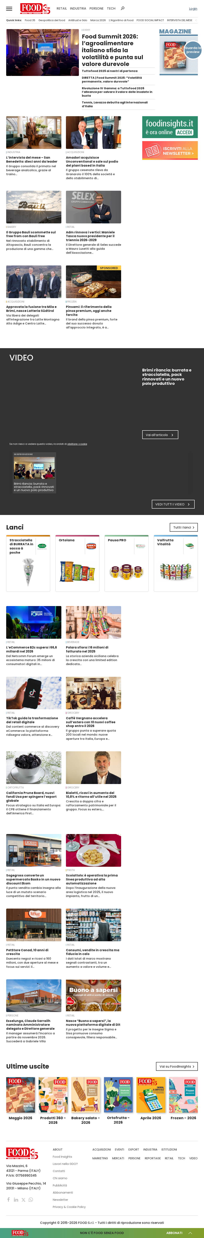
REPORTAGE (153, 1158)
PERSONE (96, 8)
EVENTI (86, 30)
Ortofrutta (15, 788)
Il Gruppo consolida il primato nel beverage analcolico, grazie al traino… (31, 170)
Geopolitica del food (51, 20)
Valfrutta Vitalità (165, 542)
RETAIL (62, 8)
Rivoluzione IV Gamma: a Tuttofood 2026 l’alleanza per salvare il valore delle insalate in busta (117, 92)
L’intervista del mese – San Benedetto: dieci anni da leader (31, 159)
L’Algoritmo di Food (121, 20)
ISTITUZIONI (169, 1150)
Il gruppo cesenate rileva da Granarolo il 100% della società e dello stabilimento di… (90, 174)
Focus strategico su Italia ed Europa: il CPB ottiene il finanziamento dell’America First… (33, 809)
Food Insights (62, 1157)
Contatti (59, 1171)
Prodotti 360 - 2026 (53, 1120)
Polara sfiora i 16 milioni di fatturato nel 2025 (87, 649)
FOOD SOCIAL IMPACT (150, 20)
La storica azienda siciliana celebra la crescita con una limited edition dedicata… (92, 660)
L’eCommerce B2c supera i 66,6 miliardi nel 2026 (31, 649)
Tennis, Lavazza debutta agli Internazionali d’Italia (115, 104)
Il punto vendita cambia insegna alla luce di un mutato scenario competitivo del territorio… (33, 892)
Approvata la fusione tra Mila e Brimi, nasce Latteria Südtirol (31, 309)
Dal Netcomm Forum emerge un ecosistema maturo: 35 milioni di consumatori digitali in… (30, 660)
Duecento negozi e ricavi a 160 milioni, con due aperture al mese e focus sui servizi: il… (32, 963)
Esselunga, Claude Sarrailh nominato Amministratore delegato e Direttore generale (30, 1025)
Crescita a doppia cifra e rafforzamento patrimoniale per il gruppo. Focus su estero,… (91, 805)
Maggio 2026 (20, 1118)
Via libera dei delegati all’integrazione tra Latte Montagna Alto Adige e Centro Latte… (32, 319)
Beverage (73, 642)
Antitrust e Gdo (77, 20)
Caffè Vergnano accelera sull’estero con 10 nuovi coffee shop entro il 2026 (90, 722)
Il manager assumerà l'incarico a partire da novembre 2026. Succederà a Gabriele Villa (30, 1037)
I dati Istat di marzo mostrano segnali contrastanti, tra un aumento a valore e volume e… (88, 963)
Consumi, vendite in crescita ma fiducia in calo (92, 952)
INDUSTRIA (78, 8)
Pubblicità (60, 1185)
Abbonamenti (63, 1193)
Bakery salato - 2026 (85, 1120)
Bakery (11, 227)
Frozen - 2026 (183, 1118)
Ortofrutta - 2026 (118, 1120)
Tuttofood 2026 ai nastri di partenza (109, 71)
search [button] (122, 8)
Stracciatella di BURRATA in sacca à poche (21, 546)
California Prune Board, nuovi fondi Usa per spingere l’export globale (31, 797)
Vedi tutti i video (173, 504)
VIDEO (193, 1158)
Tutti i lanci (184, 527)
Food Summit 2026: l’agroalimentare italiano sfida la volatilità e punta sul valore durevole (112, 50)
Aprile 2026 (150, 1118)
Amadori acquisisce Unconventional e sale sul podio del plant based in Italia (92, 161)
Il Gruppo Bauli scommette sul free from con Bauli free (31, 234)
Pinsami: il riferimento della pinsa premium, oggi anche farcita (89, 311)
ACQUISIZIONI (75, 152)
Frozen (71, 302)
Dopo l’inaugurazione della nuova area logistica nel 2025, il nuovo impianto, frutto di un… (90, 892)
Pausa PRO (117, 540)
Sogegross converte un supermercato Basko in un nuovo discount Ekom (33, 879)
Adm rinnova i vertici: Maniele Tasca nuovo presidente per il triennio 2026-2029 (90, 236)
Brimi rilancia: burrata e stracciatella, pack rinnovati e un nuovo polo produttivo (34, 487)
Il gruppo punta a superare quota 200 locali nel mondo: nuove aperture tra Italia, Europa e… (91, 735)
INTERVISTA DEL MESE (179, 20)
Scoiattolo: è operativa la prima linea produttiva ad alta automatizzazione (92, 879)
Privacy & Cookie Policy (69, 1207)
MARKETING (100, 1158)
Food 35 (30, 20)
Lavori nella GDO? (65, 1164)
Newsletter (60, 1200)
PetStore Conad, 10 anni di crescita (27, 952)
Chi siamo (60, 1178)
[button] (9, 8)
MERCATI (118, 1158)
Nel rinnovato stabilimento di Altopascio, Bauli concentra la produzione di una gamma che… (29, 245)
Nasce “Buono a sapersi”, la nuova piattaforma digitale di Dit (93, 1023)
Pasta (71, 870)
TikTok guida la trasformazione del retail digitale (32, 720)
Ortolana (67, 540)
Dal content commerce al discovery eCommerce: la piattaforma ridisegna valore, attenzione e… (32, 731)
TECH (111, 8)
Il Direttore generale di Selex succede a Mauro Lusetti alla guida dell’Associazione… (93, 249)
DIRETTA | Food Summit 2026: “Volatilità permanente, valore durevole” (112, 80)
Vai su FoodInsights (178, 1066)
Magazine (175, 31)
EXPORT (133, 1150)
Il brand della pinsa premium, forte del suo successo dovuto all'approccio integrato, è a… (91, 323)
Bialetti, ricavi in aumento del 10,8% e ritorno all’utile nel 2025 (91, 795)
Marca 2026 (98, 20)
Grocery (73, 713)
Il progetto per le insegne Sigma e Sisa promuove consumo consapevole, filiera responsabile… (91, 1033)
